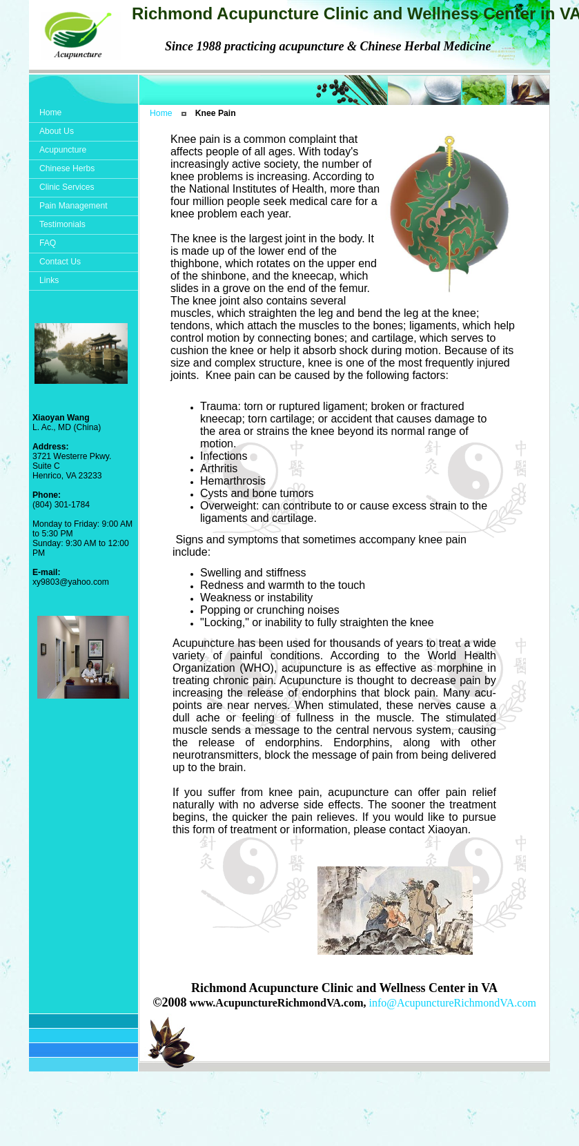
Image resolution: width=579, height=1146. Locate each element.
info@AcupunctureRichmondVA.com (452, 1003)
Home (161, 113)
